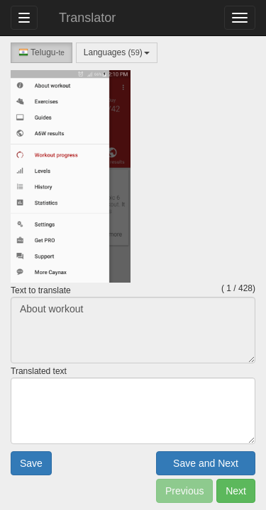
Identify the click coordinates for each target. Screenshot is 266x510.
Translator (87, 18)
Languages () (117, 52)
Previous (184, 491)
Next (236, 491)
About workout (133, 330)
